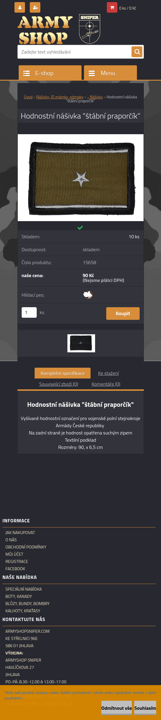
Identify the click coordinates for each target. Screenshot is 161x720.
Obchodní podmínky (25, 547)
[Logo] (58, 29)
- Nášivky (95, 97)
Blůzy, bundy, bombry (27, 603)
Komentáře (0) (105, 384)
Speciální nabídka (23, 589)
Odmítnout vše (116, 708)
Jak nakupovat (20, 532)
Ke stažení (108, 373)
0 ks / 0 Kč (127, 8)
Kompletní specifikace (63, 373)
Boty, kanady (18, 596)
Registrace (16, 561)
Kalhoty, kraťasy (22, 611)
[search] (137, 52)
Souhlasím (145, 708)
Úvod (28, 97)
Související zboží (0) (58, 384)
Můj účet (14, 554)
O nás (11, 540)
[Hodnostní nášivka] (81, 136)
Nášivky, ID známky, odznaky (59, 97)
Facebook (15, 569)
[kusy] (29, 312)
